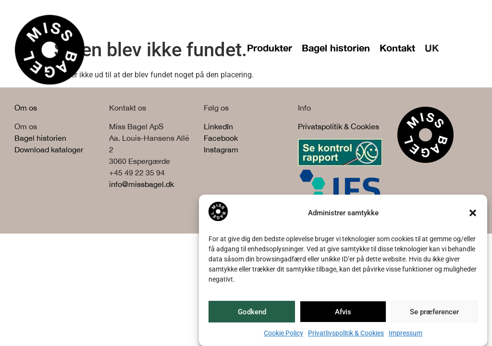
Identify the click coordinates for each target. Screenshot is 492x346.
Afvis (343, 312)
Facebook (221, 138)
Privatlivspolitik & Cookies (346, 333)
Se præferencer (434, 312)
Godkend (252, 312)
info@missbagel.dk (141, 184)
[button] (473, 213)
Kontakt (397, 47)
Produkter (269, 47)
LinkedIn (218, 126)
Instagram (221, 149)
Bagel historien (336, 47)
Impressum (405, 333)
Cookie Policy (283, 333)
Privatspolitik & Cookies (338, 126)
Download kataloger (48, 149)
